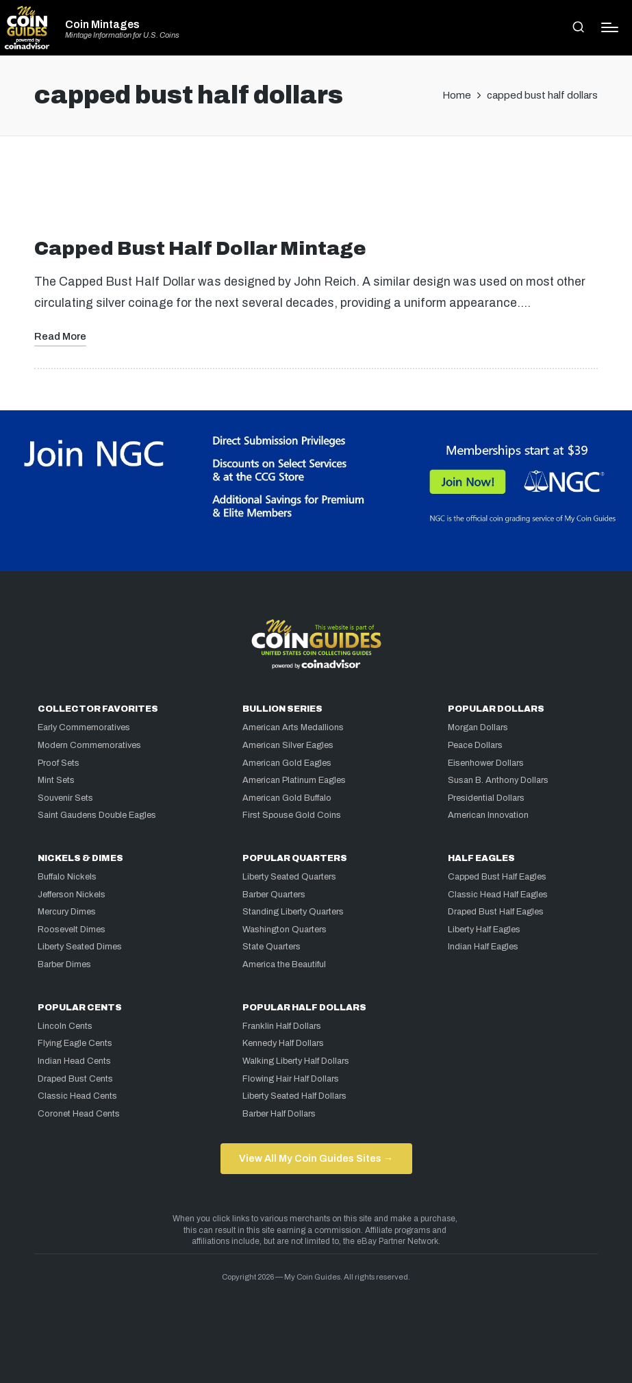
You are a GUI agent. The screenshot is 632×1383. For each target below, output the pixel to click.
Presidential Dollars (486, 798)
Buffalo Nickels (67, 877)
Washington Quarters (284, 929)
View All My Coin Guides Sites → (316, 1158)
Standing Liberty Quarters (293, 912)
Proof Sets (58, 763)
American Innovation (488, 815)
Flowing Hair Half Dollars (290, 1079)
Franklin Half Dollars (281, 1026)
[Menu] (609, 27)
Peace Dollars (475, 745)
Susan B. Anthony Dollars (498, 780)
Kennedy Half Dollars (283, 1043)
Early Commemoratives (84, 727)
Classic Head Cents (77, 1096)
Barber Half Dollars (279, 1114)
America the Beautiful (284, 964)
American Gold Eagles (286, 763)
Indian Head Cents (74, 1061)
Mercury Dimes (67, 912)
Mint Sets (56, 780)
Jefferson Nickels (71, 894)
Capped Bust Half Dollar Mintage (200, 248)
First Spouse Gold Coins (291, 815)
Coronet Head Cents (79, 1114)
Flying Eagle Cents (75, 1043)
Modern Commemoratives (89, 745)
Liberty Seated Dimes (80, 946)
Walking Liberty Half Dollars (295, 1061)
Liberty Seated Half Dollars (294, 1096)
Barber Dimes (64, 964)
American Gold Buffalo (286, 798)
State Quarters (271, 946)
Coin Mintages (102, 24)
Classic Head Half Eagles (498, 894)
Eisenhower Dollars (486, 763)
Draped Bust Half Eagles (496, 912)
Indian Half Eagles (483, 946)
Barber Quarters (273, 894)
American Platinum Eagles (294, 780)
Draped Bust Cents (75, 1079)
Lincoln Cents (65, 1026)
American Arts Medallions (293, 727)
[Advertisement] (316, 192)
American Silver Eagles (287, 745)
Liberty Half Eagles (484, 929)
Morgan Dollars (478, 727)
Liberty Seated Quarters (289, 877)
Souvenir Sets (65, 798)
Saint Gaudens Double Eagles (97, 815)
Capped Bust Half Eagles (497, 877)
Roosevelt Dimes (71, 929)
